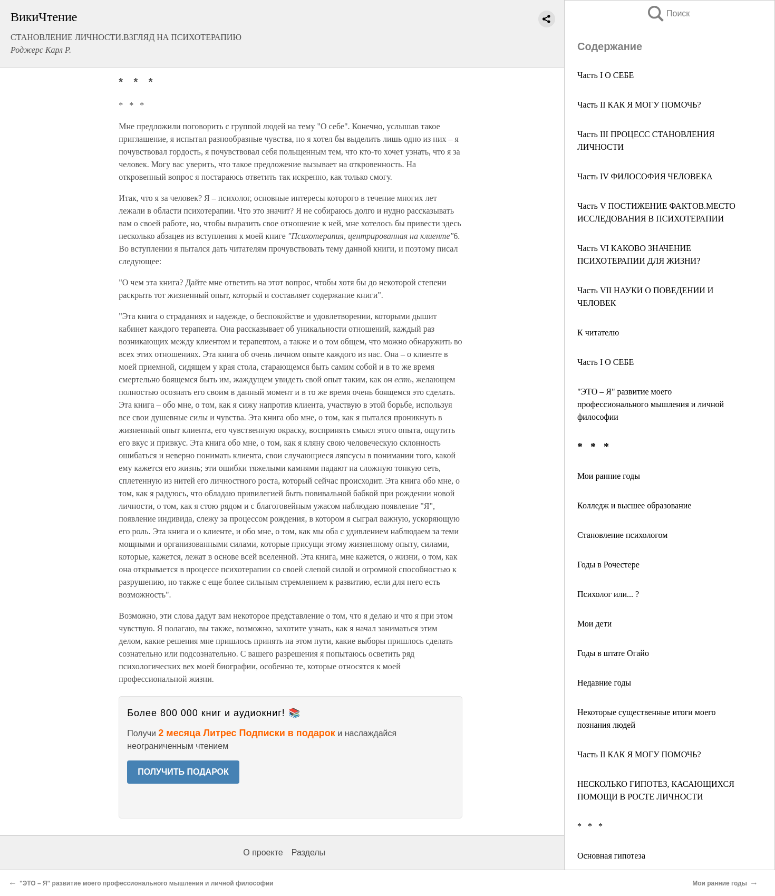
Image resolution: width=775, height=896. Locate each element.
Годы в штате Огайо (613, 653)
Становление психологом (622, 535)
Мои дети (594, 623)
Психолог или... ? (608, 594)
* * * (590, 826)
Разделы (308, 852)
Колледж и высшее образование (634, 505)
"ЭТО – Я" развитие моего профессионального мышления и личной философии (650, 404)
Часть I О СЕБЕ (605, 75)
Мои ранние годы (608, 475)
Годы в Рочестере (608, 564)
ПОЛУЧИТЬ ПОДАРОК (183, 771)
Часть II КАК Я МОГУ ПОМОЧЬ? (639, 104)
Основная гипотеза (611, 855)
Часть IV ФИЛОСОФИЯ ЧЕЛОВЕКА (645, 176)
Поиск (668, 13)
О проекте (263, 852)
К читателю (598, 332)
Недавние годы (604, 682)
